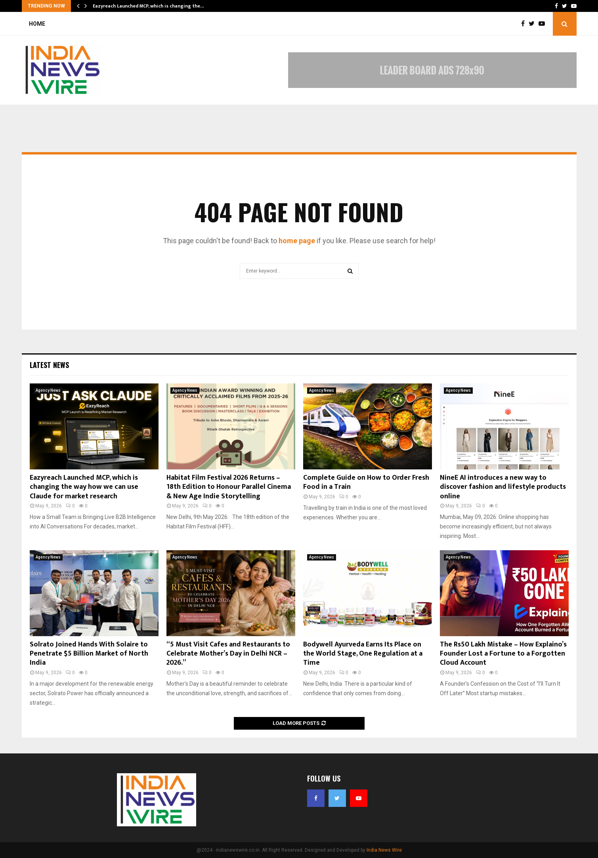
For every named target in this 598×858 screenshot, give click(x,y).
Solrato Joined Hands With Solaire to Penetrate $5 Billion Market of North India (89, 654)
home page (297, 240)
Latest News (49, 365)
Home (37, 24)
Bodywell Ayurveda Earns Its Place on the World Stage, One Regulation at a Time (362, 654)
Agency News (48, 390)
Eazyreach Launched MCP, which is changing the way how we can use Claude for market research (84, 487)
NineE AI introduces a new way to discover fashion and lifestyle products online (503, 487)
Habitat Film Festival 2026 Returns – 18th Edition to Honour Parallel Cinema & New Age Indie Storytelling (228, 487)
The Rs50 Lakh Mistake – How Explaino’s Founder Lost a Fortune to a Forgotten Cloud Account (503, 654)
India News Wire (384, 850)
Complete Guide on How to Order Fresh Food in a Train (366, 482)
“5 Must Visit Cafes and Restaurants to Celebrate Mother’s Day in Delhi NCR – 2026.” (228, 654)
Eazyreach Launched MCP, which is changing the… (148, 6)
